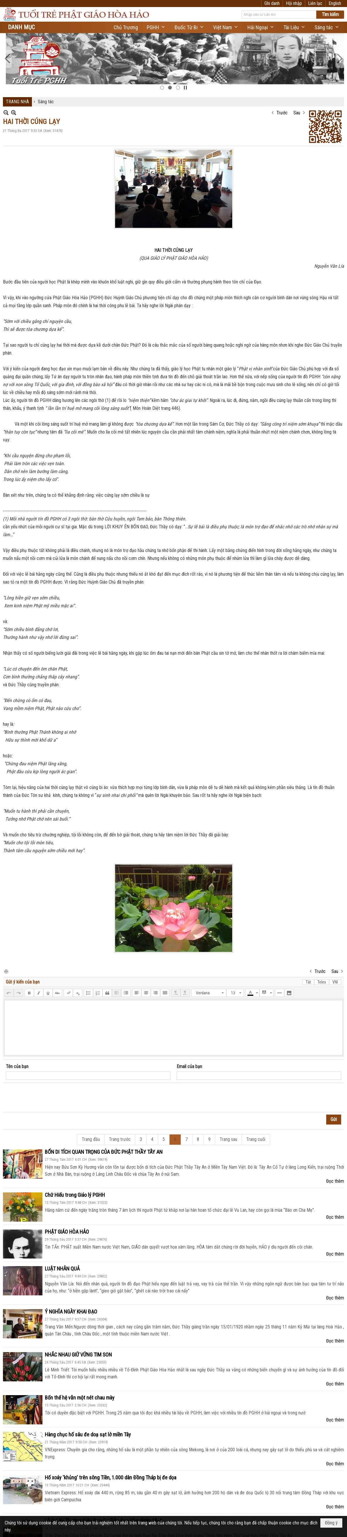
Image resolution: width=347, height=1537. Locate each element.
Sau (296, 113)
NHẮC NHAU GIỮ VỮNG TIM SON (78, 1355)
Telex (321, 982)
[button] (156, 27)
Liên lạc (315, 3)
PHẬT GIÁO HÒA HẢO (67, 1232)
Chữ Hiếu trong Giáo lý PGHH (75, 1195)
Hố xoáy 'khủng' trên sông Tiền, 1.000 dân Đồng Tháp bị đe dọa (110, 1477)
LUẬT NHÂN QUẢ (62, 1269)
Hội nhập (294, 3)
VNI (335, 982)
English (335, 3)
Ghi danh (272, 3)
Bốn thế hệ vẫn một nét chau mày (79, 1398)
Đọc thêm (335, 1181)
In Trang (6, 971)
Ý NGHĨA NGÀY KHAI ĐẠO (71, 1312)
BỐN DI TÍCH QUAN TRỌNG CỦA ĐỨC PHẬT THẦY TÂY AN (104, 1152)
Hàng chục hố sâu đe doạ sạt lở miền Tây (88, 1434)
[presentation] (50, 1097)
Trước (282, 113)
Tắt (308, 982)
